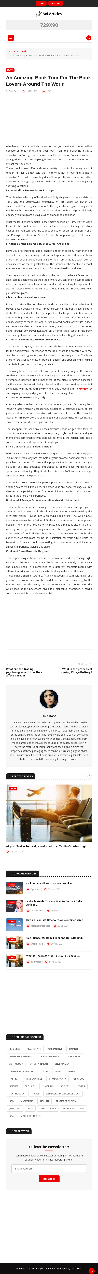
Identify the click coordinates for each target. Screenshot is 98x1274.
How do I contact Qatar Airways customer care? (54, 920)
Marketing (26, 1101)
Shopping (48, 1086)
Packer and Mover (73, 1108)
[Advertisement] (49, 120)
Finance (73, 1048)
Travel (22, 51)
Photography (57, 1078)
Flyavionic (35, 889)
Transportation (66, 1101)
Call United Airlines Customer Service (49, 883)
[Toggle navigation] (11, 38)
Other (71, 1071)
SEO (11, 1101)
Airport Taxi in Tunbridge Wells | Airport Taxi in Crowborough (46, 846)
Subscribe (49, 1179)
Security (30, 1086)
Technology (16, 1093)
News (58, 1071)
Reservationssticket (40, 925)
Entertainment (39, 1063)
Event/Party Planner (22, 1071)
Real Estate (34, 1048)
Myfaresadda (37, 910)
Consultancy (48, 1108)
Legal (44, 1071)
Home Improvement (21, 1056)
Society (64, 1086)
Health (44, 1101)
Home (12, 51)
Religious (78, 1078)
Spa (11, 1116)
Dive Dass (13, 91)
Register (55, 3)
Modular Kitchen (30, 1116)
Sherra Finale (37, 943)
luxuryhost (36, 961)
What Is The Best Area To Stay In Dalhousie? (53, 956)
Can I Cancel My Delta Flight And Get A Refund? (54, 938)
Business (14, 1048)
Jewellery (15, 1108)
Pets (30, 1108)
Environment (63, 1063)
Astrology (16, 1063)
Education (73, 1056)
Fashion (14, 1078)
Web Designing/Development (63, 1093)
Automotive (55, 1048)
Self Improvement (50, 1056)
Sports (80, 1086)
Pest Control (34, 1078)
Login (41, 3)
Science (13, 1086)
